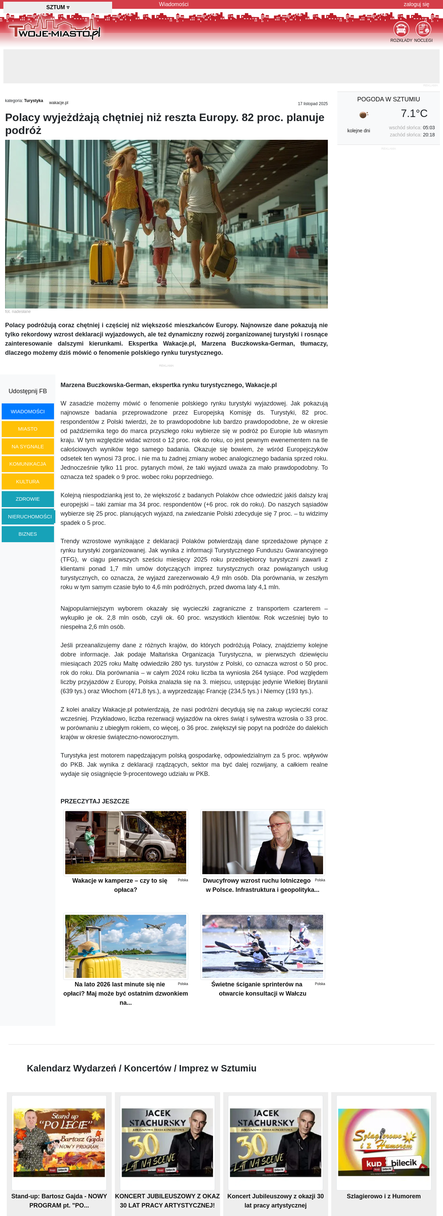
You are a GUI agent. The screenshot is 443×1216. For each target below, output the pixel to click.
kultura (27, 481)
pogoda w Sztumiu (388, 99)
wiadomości (28, 411)
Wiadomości (174, 4)
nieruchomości (30, 516)
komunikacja (27, 464)
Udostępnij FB (27, 391)
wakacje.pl (58, 102)
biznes (28, 534)
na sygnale (28, 446)
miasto (27, 429)
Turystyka (33, 100)
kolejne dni (358, 130)
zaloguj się (416, 4)
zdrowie (28, 499)
